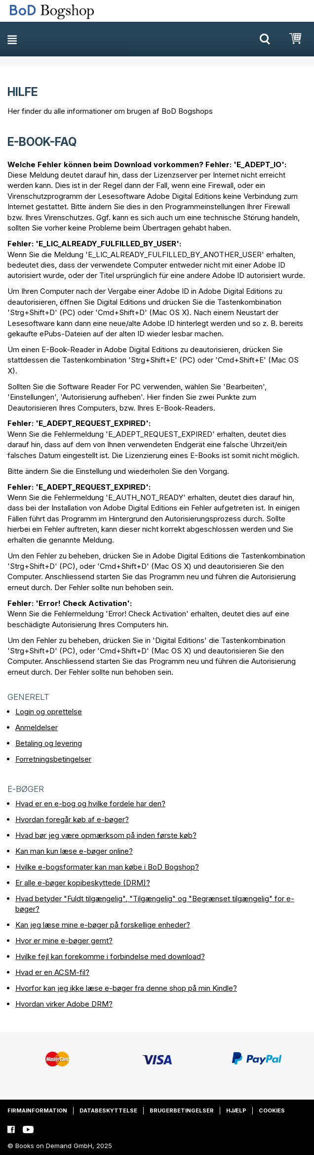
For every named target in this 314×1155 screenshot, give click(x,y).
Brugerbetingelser (182, 1110)
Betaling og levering (48, 743)
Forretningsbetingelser (53, 759)
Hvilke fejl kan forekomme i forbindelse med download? (110, 956)
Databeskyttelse (108, 1110)
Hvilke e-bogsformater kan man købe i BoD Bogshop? (107, 867)
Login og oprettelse (48, 711)
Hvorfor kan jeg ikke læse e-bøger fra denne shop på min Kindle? (126, 988)
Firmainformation (37, 1110)
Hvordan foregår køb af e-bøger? (72, 819)
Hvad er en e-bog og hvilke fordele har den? (90, 803)
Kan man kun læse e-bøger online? (74, 851)
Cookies (272, 1110)
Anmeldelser (36, 727)
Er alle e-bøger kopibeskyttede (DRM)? (82, 882)
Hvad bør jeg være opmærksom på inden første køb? (105, 835)
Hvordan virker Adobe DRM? (64, 1004)
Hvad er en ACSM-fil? (52, 972)
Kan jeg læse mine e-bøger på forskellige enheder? (102, 924)
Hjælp (236, 1110)
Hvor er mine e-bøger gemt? (64, 940)
